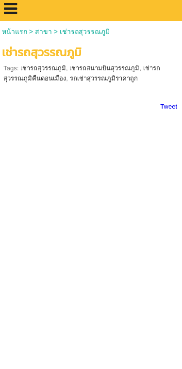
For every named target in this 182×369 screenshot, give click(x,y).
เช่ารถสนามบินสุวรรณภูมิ (104, 68)
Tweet (168, 106)
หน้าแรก (14, 31)
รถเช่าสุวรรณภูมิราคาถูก (104, 78)
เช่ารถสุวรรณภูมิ (43, 68)
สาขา (43, 31)
